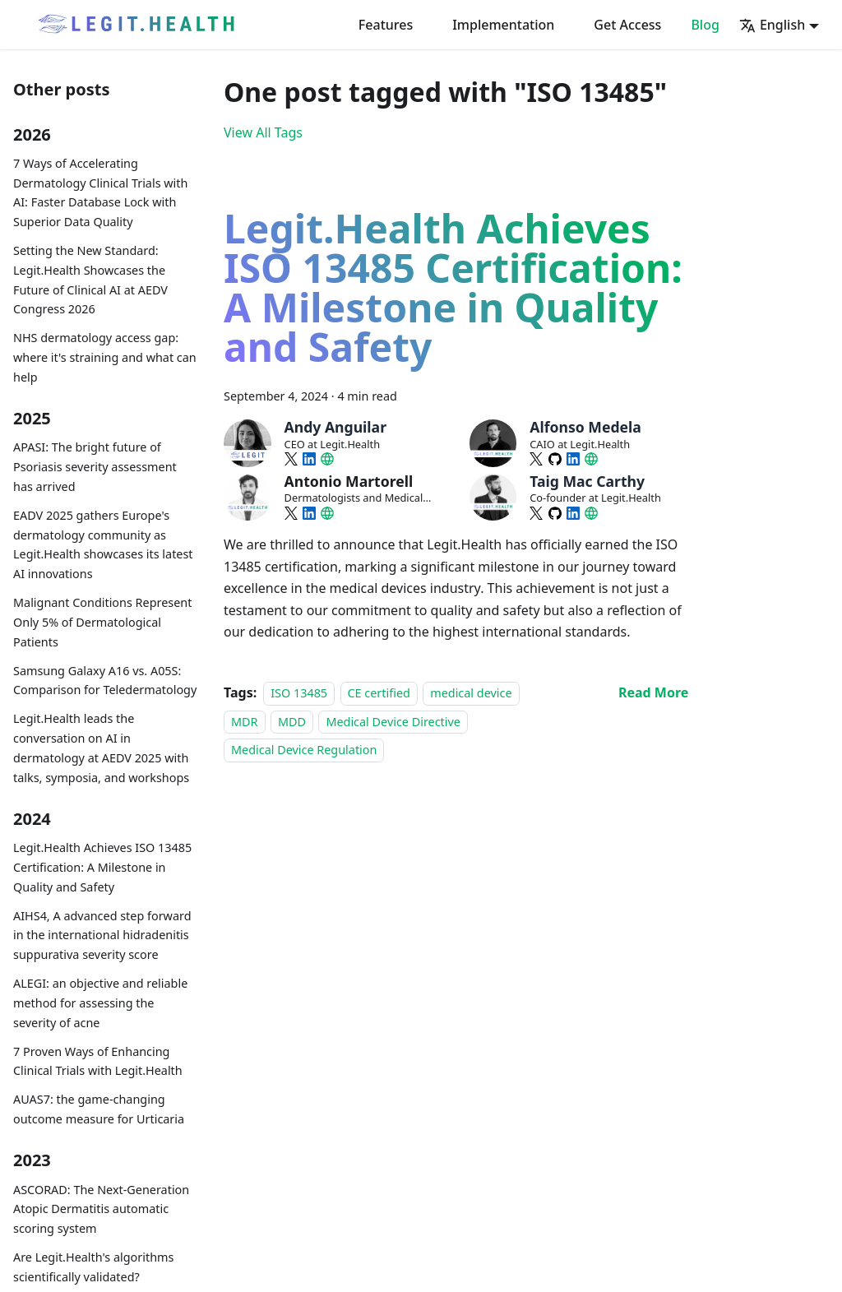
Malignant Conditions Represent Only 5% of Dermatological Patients (102, 622)
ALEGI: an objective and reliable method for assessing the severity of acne (100, 1002)
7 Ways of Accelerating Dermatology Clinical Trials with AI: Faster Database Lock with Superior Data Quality (100, 192)
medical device (470, 693)
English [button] (772, 25)
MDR (244, 721)
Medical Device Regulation (304, 749)
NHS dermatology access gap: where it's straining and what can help (105, 357)
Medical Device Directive (393, 721)
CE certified (379, 693)
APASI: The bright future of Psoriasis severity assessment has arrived (95, 466)
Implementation (503, 25)
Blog (705, 25)
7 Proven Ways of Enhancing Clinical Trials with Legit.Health (98, 1061)
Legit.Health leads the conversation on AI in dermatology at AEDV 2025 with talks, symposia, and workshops (101, 748)
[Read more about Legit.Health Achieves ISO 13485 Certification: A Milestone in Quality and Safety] (653, 692)
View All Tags (263, 132)
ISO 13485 (299, 693)
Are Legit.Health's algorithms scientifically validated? (93, 1267)
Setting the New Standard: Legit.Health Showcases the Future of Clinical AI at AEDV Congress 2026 (90, 280)
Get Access (627, 25)
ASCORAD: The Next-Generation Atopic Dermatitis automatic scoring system (101, 1209)
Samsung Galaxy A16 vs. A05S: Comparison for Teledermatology (105, 680)
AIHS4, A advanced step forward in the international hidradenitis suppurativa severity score (102, 935)
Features (386, 25)
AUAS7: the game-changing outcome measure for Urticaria (98, 1109)
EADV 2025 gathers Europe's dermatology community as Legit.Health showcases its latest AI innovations (103, 544)
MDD (292, 721)
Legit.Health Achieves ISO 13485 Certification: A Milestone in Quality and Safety (102, 867)
